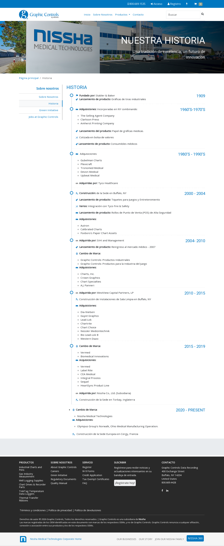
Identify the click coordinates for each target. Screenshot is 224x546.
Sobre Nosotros (102, 14)
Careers (55, 471)
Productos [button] (121, 14)
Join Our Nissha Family (169, 539)
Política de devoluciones (88, 510)
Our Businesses (126, 539)
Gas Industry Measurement (26, 475)
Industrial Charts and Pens (30, 468)
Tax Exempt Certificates (95, 479)
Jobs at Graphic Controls (43, 116)
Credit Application (92, 475)
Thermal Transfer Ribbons (28, 499)
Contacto (138, 14)
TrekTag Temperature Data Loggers (31, 492)
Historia (53, 103)
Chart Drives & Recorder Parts (32, 486)
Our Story (145, 539)
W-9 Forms (88, 471)
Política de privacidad (60, 510)
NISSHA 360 (195, 538)
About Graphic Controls (64, 467)
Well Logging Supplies (31, 480)
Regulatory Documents (63, 479)
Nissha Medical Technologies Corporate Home (50, 539)
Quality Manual (59, 483)
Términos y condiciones (33, 510)
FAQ (84, 483)
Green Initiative (48, 110)
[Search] (183, 15)
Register (87, 467)
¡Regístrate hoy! (125, 483)
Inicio (88, 14)
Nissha (141, 519)
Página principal (29, 78)
